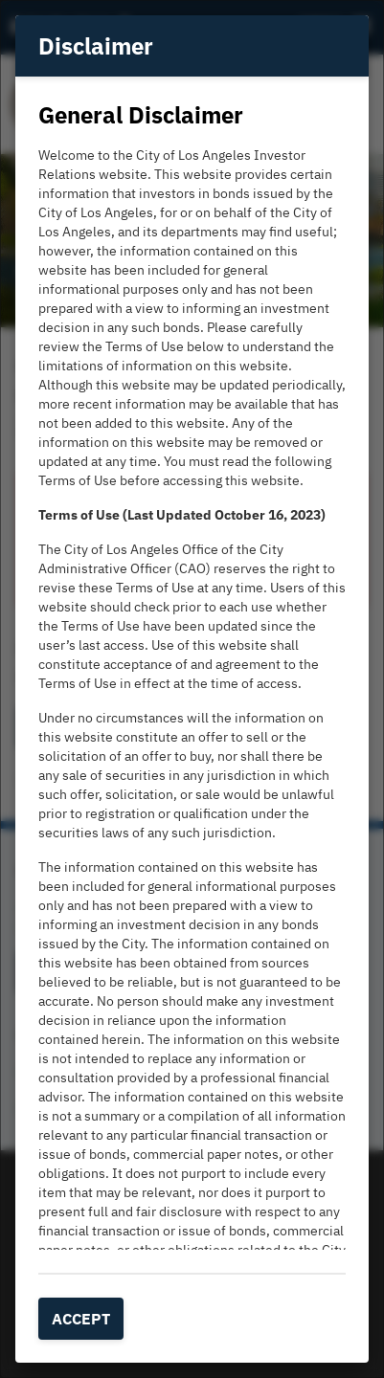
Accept (81, 1318)
